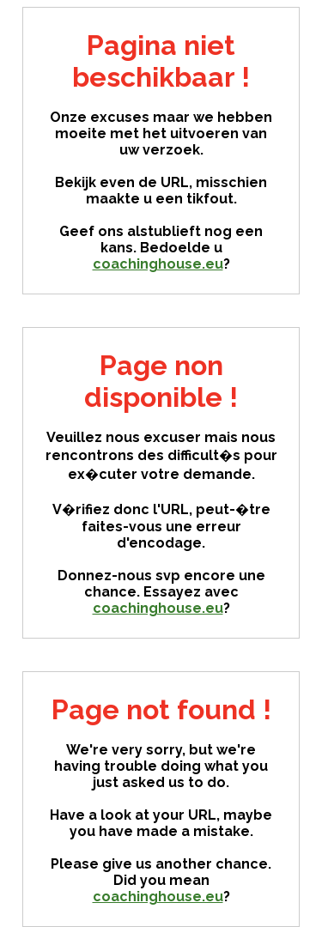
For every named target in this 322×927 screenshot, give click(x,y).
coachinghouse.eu (158, 264)
